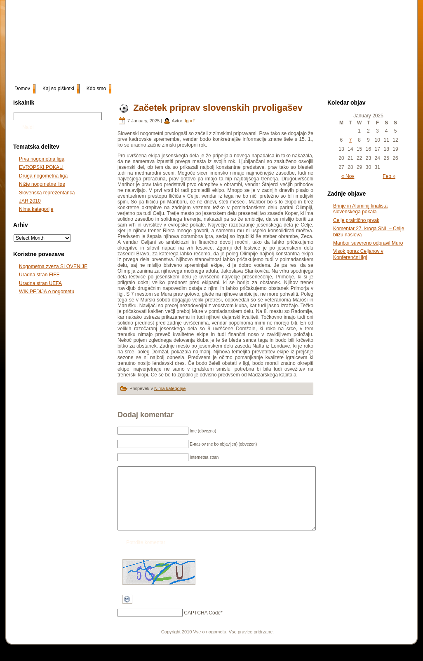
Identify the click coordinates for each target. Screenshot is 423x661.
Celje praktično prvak (356, 220)
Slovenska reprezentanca (47, 193)
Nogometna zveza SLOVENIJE (53, 266)
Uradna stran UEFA (40, 283)
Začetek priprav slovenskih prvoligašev (218, 108)
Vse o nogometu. (210, 644)
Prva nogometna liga (41, 159)
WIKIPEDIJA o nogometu (46, 291)
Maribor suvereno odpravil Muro (368, 243)
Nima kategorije (36, 209)
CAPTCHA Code (202, 625)
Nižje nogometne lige (42, 184)
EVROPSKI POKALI (41, 167)
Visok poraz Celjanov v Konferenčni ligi (358, 254)
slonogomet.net (74, 12)
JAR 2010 (30, 201)
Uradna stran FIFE (39, 275)
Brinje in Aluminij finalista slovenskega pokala (360, 209)
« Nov (347, 176)
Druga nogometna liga (43, 176)
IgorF (190, 120)
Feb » (389, 176)
